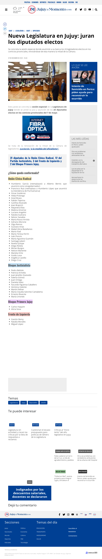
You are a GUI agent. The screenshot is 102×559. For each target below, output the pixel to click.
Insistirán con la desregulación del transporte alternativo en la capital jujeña (79, 163)
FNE (76, 2)
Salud (65, 2)
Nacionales (8, 532)
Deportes (43, 2)
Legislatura (14, 403)
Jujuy (23, 403)
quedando (39, 148)
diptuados (59, 425)
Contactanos (72, 536)
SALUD (39, 539)
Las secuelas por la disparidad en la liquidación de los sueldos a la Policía (78, 172)
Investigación (83, 471)
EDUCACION (41, 528)
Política (27, 2)
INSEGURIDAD (41, 535)
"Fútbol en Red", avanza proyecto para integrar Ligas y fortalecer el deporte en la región (63, 479)
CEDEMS (30, 482)
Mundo (59, 2)
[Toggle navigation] (6, 10)
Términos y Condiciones (11, 549)
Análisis (12, 425)
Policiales (51, 2)
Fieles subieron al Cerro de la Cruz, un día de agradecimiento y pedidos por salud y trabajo (64, 459)
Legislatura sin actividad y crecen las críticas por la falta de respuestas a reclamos (18, 435)
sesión (43, 403)
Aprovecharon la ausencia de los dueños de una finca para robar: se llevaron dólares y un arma (79, 182)
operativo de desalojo (85, 451)
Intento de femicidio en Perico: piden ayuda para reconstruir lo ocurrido (83, 92)
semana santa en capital (63, 451)
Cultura (71, 2)
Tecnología (24, 542)
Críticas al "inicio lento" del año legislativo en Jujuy (62, 432)
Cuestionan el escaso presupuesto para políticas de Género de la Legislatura (40, 433)
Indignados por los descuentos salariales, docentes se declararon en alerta (29, 494)
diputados (35, 425)
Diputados (33, 403)
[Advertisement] (37, 385)
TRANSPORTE (41, 532)
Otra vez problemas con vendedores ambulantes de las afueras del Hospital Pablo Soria (79, 155)
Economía (35, 2)
